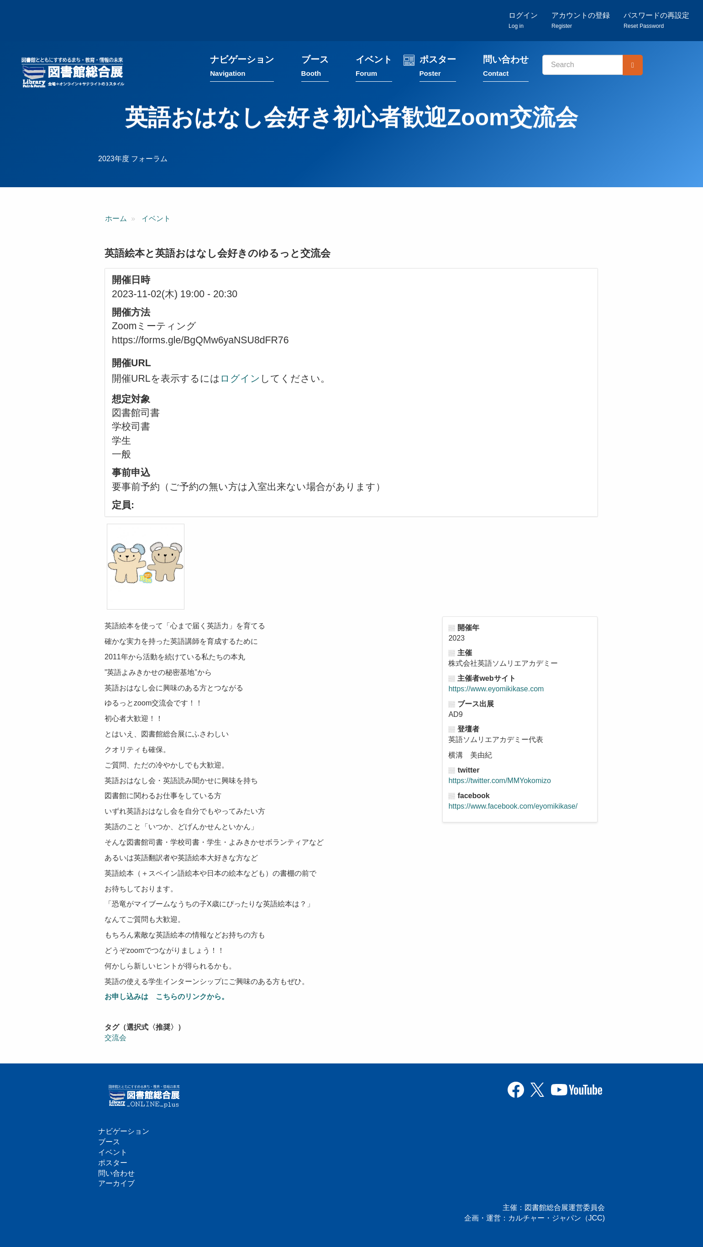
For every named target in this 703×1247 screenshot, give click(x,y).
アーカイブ (116, 1184)
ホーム (116, 220)
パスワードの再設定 (656, 21)
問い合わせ (508, 69)
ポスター (439, 69)
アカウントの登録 (580, 21)
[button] (145, 568)
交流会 (115, 1039)
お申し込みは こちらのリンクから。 (167, 998)
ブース (317, 69)
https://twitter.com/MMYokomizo (499, 781)
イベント (376, 69)
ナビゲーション (244, 69)
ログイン (523, 21)
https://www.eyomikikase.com (496, 690)
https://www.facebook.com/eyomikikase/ (512, 807)
